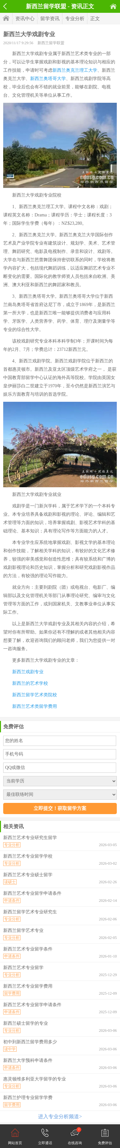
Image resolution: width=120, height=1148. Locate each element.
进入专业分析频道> (60, 1116)
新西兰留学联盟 (50, 43)
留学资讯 (50, 18)
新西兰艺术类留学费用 (34, 706)
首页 (113, 6)
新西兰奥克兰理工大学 (74, 70)
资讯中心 (25, 18)
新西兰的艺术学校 (30, 683)
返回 (5, 6)
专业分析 (74, 18)
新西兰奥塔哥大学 (48, 78)
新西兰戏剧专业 (28, 671)
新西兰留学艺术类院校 (34, 694)
